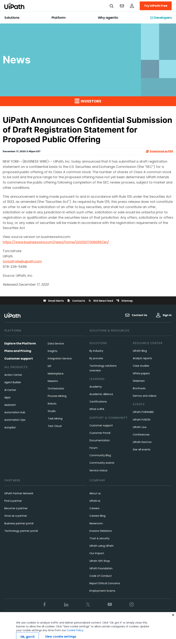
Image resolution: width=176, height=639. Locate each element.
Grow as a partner (15, 516)
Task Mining (55, 418)
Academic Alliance (101, 394)
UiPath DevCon (142, 442)
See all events (141, 449)
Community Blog (100, 455)
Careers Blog (97, 516)
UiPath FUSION (141, 419)
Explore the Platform (20, 343)
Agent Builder (12, 382)
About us (95, 493)
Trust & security (99, 538)
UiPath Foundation (100, 568)
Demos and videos (144, 396)
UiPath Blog (140, 351)
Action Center (13, 375)
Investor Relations (100, 531)
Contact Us (136, 315)
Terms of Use (63, 616)
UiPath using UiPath (101, 546)
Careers (94, 508)
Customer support (18, 358)
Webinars (139, 381)
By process (96, 358)
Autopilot (10, 427)
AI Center (10, 390)
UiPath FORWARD (143, 412)
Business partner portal (18, 523)
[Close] (173, 620)
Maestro (53, 381)
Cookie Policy (75, 635)
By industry (96, 351)
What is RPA (96, 409)
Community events (101, 463)
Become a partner (16, 508)
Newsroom (96, 523)
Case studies (141, 366)
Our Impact (96, 553)
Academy (95, 386)
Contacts (76, 301)
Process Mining (57, 396)
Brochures (139, 388)
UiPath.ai (94, 501)
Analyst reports (142, 358)
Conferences (141, 434)
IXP (49, 366)
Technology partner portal (21, 531)
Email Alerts (53, 301)
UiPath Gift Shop (99, 561)
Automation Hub (14, 412)
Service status (98, 470)
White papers (141, 373)
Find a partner (13, 501)
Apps (7, 397)
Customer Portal (99, 433)
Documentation (99, 440)
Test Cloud (55, 426)
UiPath (139, 427)
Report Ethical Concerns (104, 583)
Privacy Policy (84, 616)
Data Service (56, 343)
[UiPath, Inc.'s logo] (12, 315)
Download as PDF (159, 151)
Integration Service (60, 358)
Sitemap (124, 301)
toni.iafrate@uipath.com (22, 261)
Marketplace (56, 373)
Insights (52, 351)
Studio (52, 411)
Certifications (98, 401)
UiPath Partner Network (18, 493)
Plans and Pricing (17, 351)
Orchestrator (56, 388)
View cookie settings (132, 616)
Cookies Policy (106, 616)
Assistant (10, 405)
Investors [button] (88, 101)
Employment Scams (102, 591)
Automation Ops (14, 420)
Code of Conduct (100, 576)
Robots (52, 403)
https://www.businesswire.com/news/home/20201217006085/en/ (56, 242)
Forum (93, 448)
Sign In (164, 315)
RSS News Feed (100, 301)
